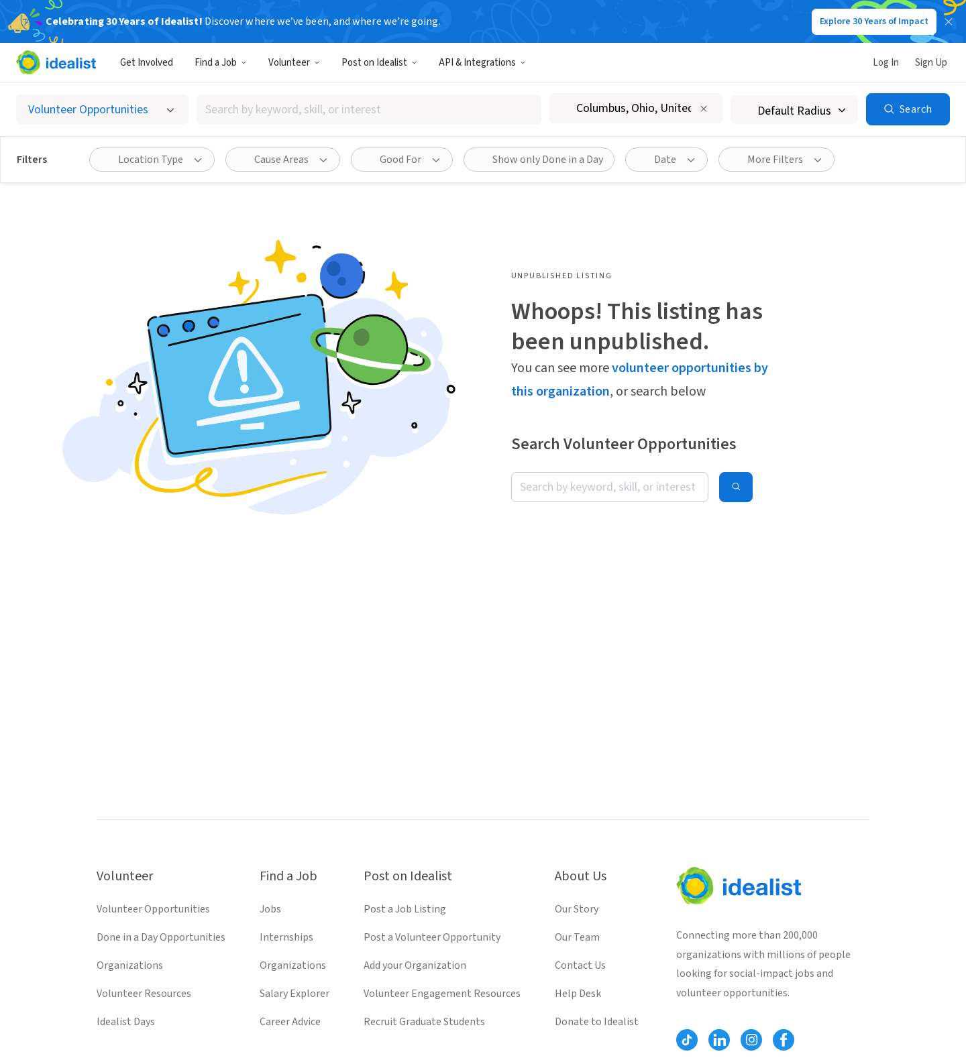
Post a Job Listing (405, 909)
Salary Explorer (294, 993)
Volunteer (294, 63)
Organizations (130, 965)
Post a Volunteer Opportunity (432, 937)
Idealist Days (126, 1021)
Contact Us (580, 965)
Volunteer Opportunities (153, 909)
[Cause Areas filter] (282, 159)
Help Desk (578, 993)
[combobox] (369, 109)
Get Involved (146, 63)
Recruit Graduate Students (424, 1021)
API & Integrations (482, 63)
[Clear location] (703, 108)
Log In (886, 63)
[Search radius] (794, 109)
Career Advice (290, 1021)
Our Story (576, 909)
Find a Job (221, 63)
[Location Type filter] (152, 159)
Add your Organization (415, 965)
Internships (286, 937)
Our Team (577, 937)
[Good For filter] (402, 159)
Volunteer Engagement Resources (442, 993)
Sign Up (931, 63)
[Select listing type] (102, 110)
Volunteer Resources (144, 993)
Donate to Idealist (597, 1021)
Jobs (270, 909)
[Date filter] (666, 159)
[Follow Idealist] (687, 1040)
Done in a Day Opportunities (161, 937)
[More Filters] (776, 159)
